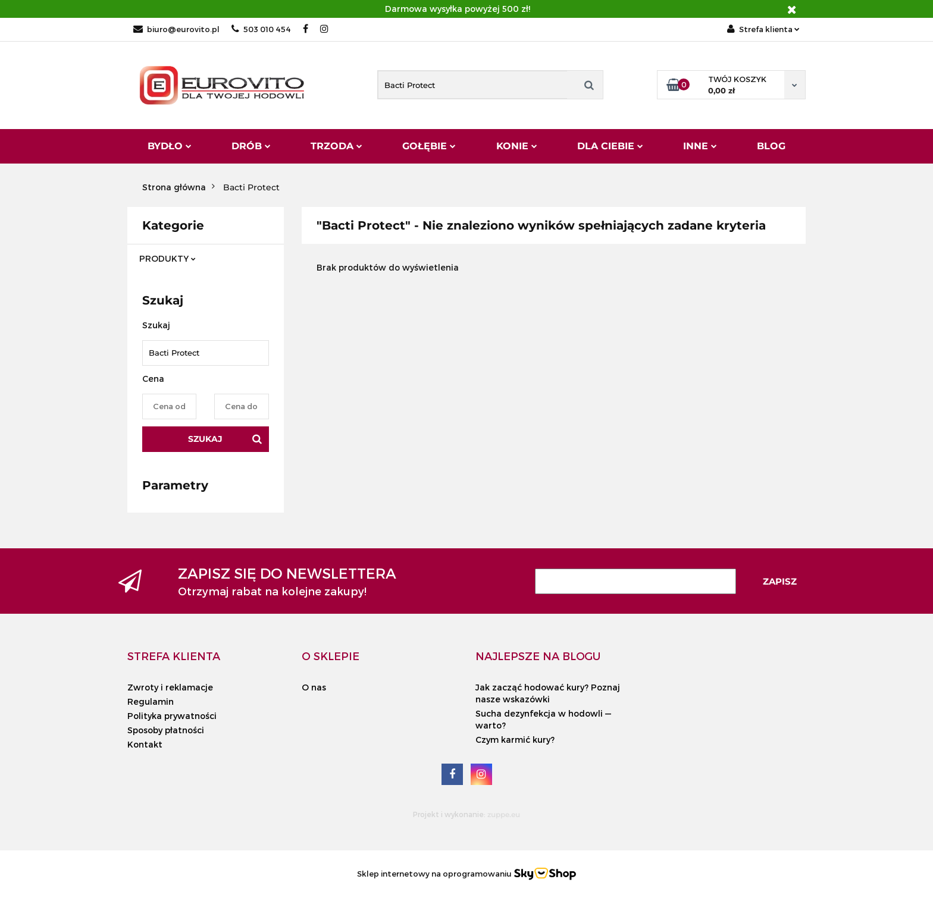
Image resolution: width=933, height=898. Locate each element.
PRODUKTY (167, 258)
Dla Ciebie (610, 146)
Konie (516, 146)
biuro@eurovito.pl (176, 29)
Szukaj (205, 439)
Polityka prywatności (172, 716)
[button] (173, 656)
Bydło (170, 146)
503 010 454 (261, 29)
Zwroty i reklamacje (170, 687)
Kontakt (144, 744)
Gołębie (429, 146)
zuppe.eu (503, 814)
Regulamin (150, 701)
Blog (771, 146)
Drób (251, 146)
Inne (700, 146)
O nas (314, 687)
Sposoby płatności (165, 730)
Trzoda (336, 146)
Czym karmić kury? (515, 739)
